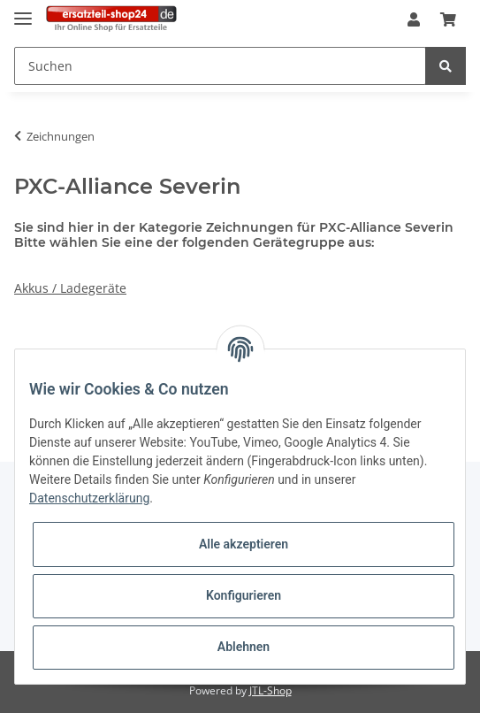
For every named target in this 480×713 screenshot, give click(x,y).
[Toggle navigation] (23, 11)
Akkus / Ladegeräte (70, 288)
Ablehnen (243, 647)
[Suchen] (220, 66)
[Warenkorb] (448, 20)
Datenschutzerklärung (89, 498)
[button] (414, 20)
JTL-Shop (270, 690)
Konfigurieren (243, 595)
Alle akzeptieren (243, 544)
